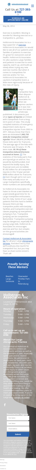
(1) (21, 154)
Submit (18, 434)
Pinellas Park (24, 278)
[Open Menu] (32, 5)
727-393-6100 (23, 11)
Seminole (10, 281)
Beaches (9, 276)
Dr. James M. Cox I (11, 454)
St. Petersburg (23, 282)
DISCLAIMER (12, 452)
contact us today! (22, 397)
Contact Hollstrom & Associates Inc (17, 239)
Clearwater (23, 276)
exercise (22, 45)
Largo (8, 278)
